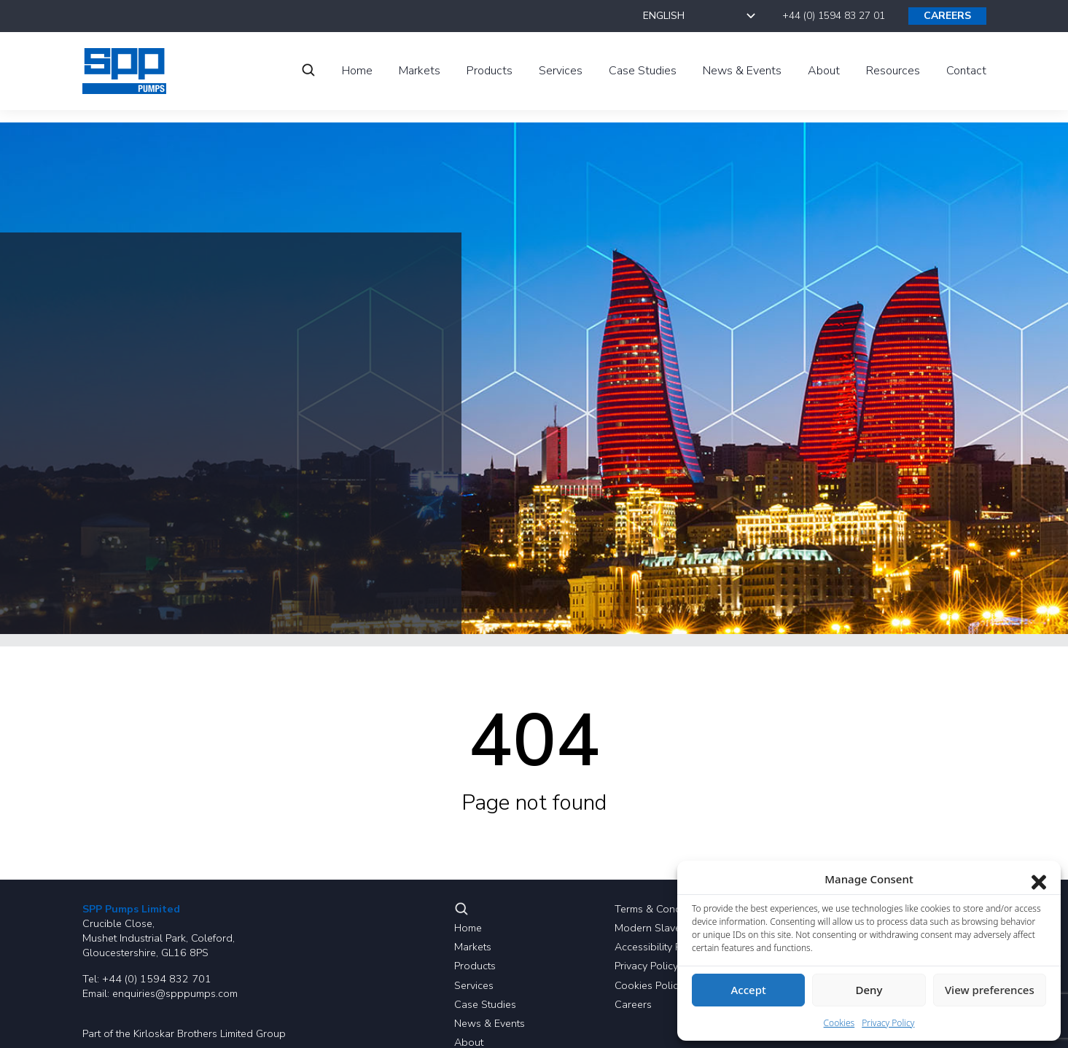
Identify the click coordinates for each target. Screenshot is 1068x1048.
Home (468, 927)
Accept (748, 989)
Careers (633, 1004)
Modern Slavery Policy (667, 927)
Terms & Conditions (660, 909)
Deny (869, 989)
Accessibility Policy (659, 946)
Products (475, 965)
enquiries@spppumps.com (175, 993)
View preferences (989, 989)
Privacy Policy (646, 965)
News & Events (489, 1023)
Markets (472, 946)
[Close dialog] (1039, 879)
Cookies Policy (649, 985)
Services (474, 985)
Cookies (839, 1023)
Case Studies (485, 1004)
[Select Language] (701, 16)
